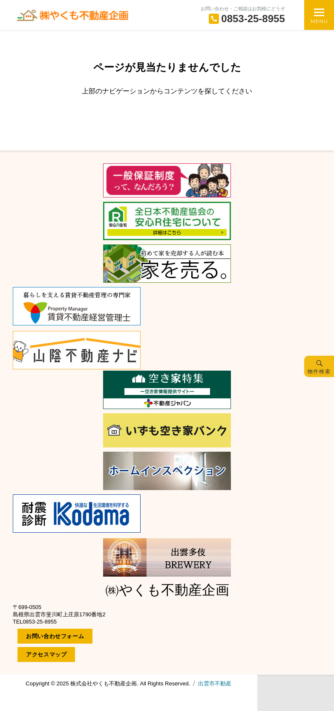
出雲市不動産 (214, 683)
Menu (319, 21)
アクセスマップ (46, 654)
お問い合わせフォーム (55, 636)
